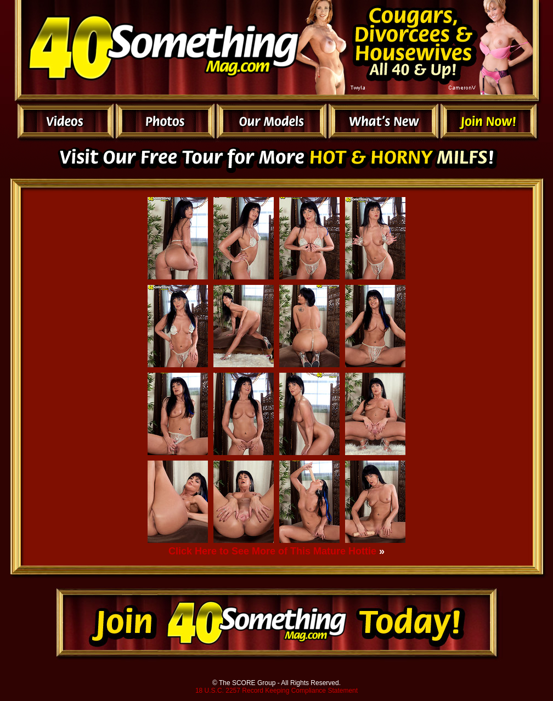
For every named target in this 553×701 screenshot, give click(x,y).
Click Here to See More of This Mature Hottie (272, 551)
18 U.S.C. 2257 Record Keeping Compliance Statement (276, 690)
